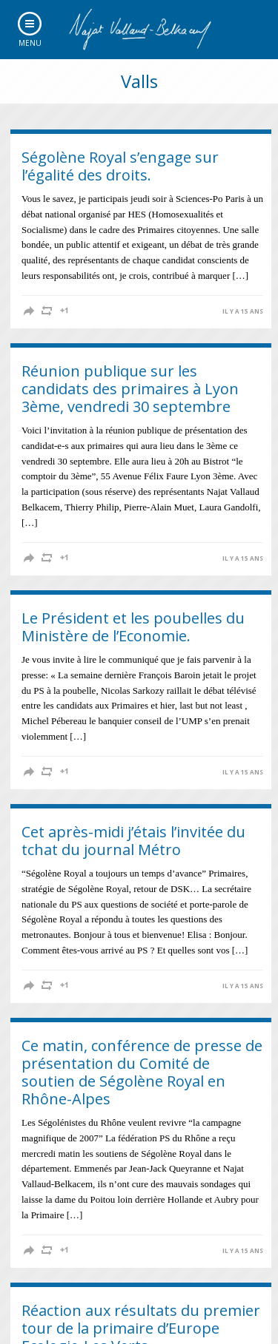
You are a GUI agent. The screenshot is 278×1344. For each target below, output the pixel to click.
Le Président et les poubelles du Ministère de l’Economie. (133, 627)
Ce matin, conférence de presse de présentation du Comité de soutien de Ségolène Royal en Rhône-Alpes (141, 1072)
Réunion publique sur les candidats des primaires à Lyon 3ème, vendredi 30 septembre (130, 388)
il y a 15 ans (242, 311)
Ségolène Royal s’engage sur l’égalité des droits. (120, 166)
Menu (30, 43)
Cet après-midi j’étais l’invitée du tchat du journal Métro (133, 841)
